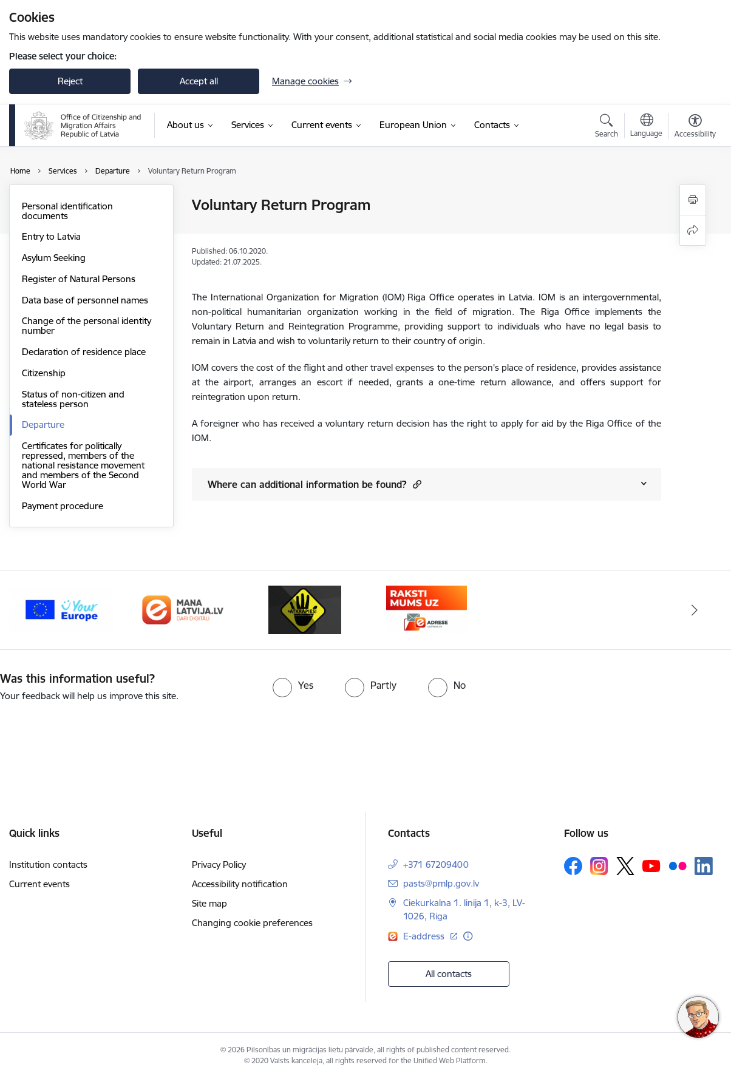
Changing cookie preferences (252, 922)
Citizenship (44, 373)
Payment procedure (62, 506)
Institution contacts (48, 864)
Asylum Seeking (54, 257)
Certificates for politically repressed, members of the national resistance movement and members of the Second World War (83, 465)
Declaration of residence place (84, 351)
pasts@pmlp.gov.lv (441, 883)
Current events (39, 884)
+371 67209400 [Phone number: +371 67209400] (436, 864)
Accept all (199, 81)
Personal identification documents (67, 211)
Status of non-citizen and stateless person (73, 399)
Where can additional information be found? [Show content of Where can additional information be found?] (314, 484)
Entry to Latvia (51, 236)
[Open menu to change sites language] (646, 127)
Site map (209, 903)
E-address (425, 936)
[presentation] (101, 736)
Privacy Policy (219, 864)
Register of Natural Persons (78, 279)
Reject (70, 81)
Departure (43, 424)
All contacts (449, 973)
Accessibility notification (240, 884)
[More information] (467, 936)
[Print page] (693, 200)
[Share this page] (693, 230)
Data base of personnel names (85, 300)
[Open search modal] (606, 127)
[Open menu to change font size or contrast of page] (695, 127)
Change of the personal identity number (86, 325)
